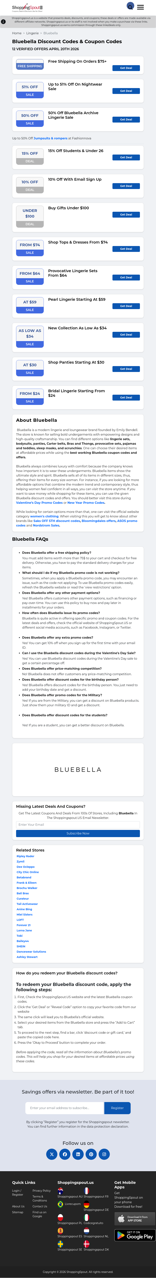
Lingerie (32, 33)
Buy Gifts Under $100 (68, 208)
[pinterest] (91, 1154)
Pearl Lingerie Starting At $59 (77, 299)
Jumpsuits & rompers (51, 138)
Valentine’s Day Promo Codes (39, 503)
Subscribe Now (78, 833)
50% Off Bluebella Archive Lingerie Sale (73, 115)
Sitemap (17, 1212)
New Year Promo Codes (85, 503)
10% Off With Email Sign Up (75, 179)
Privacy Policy (42, 1191)
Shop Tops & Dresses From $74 (78, 242)
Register (117, 1108)
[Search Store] (130, 5)
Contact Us (40, 1206)
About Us (18, 1206)
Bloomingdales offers (98, 521)
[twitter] (51, 1154)
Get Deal (126, 68)
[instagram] (104, 1154)
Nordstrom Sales (46, 525)
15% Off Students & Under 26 (75, 150)
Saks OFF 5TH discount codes (57, 521)
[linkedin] (78, 1154)
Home (17, 33)
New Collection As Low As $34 (77, 328)
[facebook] (64, 1154)
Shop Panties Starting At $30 (76, 362)
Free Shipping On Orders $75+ (77, 61)
